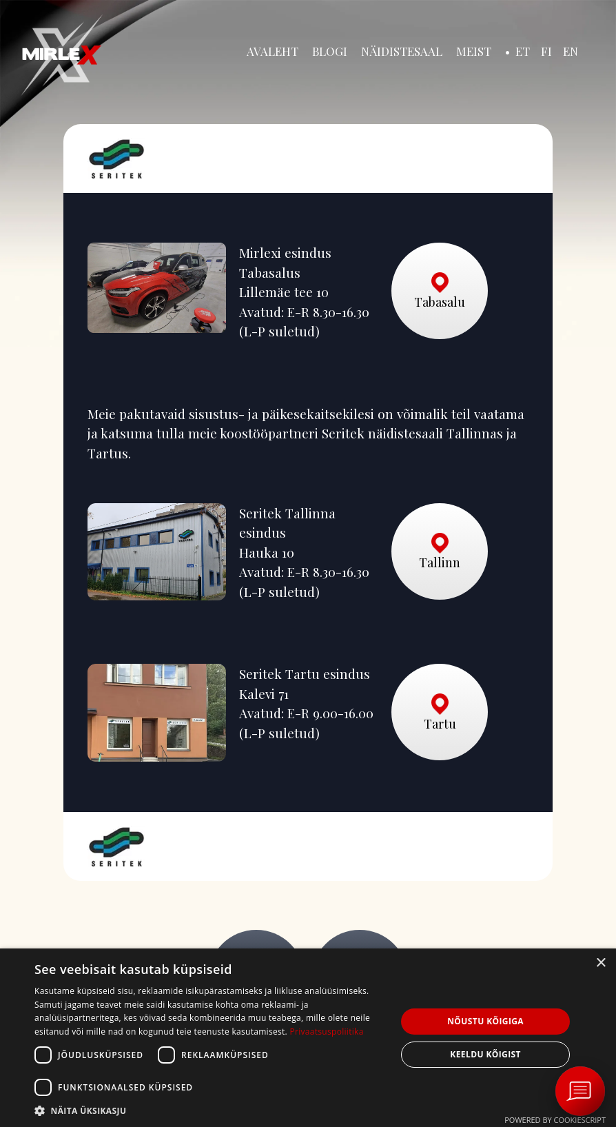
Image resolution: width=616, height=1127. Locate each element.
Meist (473, 51)
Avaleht (272, 51)
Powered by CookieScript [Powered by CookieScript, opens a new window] (555, 1120)
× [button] (600, 963)
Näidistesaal (401, 51)
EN (570, 51)
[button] (210, 1110)
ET (522, 51)
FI (546, 51)
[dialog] (308, 1037)
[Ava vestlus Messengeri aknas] (580, 1091)
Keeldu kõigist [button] (485, 1054)
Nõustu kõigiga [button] (485, 1021)
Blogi (329, 51)
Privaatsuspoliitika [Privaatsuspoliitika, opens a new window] (326, 1031)
